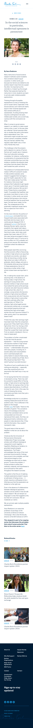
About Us (7, 650)
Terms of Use (7, 716)
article (14, 224)
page (11, 407)
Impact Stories (21, 650)
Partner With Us (22, 656)
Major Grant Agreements (8, 663)
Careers (6, 671)
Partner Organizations (8, 659)
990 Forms (7, 667)
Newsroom (20, 652)
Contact (19, 671)
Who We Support (9, 656)
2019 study (9, 216)
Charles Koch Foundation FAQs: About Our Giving (8, 677)
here (22, 526)
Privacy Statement (8, 713)
